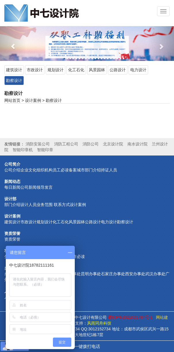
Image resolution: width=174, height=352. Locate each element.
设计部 (10, 198)
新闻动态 (12, 181)
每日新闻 (12, 187)
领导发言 (45, 187)
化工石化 (76, 70)
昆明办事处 (91, 274)
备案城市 (77, 170)
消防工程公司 (66, 144)
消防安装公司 (38, 144)
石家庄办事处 (113, 274)
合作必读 (77, 256)
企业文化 (28, 170)
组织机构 (45, 170)
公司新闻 (28, 187)
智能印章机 (23, 149)
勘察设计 (14, 80)
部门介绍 (93, 170)
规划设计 (55, 70)
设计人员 (28, 204)
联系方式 (61, 204)
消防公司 (91, 144)
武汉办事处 (155, 274)
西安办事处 (135, 274)
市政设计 (35, 70)
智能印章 (45, 149)
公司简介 (12, 164)
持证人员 (109, 170)
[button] (13, 43)
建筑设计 (14, 70)
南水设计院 (137, 144)
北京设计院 (113, 144)
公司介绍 (12, 170)
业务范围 (45, 204)
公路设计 (118, 70)
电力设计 (138, 70)
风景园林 (97, 70)
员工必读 (61, 170)
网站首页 (12, 100)
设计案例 (33, 100)
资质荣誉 (12, 233)
